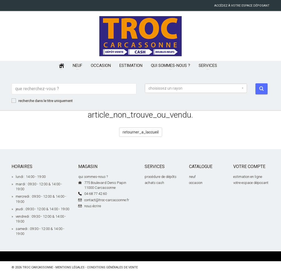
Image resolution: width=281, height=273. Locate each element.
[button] (196, 88)
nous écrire (92, 206)
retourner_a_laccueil (141, 132)
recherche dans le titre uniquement (42, 100)
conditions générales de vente (112, 267)
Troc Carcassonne (38, 267)
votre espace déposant (250, 183)
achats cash (154, 183)
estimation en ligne (247, 177)
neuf (192, 177)
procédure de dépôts (160, 177)
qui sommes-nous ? (93, 177)
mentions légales (70, 267)
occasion (196, 183)
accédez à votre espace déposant (241, 5)
